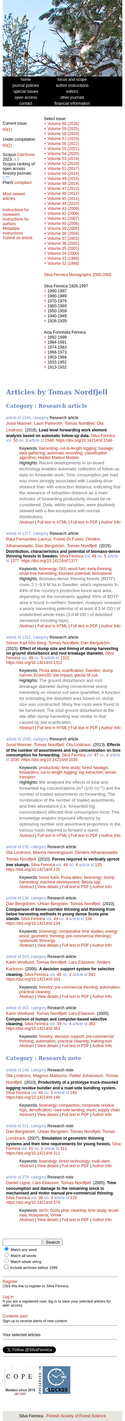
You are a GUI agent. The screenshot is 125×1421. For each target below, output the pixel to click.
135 (98, 865)
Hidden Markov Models (58, 457)
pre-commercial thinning (76, 987)
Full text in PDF (84, 522)
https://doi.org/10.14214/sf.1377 (49, 560)
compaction (69, 1105)
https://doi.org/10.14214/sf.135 (33, 869)
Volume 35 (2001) (63, 248)
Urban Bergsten (53, 903)
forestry (45, 987)
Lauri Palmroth (48, 423)
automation (109, 987)
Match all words (23, 1256)
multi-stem (101, 1161)
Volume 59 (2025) (63, 128)
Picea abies (49, 670)
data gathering (32, 453)
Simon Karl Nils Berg (26, 642)
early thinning (99, 568)
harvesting (48, 448)
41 (31, 1148)
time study (71, 767)
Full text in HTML (53, 522)
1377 (14, 560)
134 (88, 918)
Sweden (92, 670)
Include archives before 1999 (33, 1268)
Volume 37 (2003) (63, 238)
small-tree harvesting (37, 573)
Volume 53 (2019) (63, 158)
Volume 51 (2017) (63, 168)
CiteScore (26, 154)
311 (63, 1148)
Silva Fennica (103, 435)
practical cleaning (34, 992)
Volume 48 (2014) (63, 183)
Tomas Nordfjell (79, 423)
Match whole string (26, 1262)
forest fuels (49, 877)
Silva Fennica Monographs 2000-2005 (77, 274)
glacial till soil (86, 675)
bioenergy (48, 568)
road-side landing (68, 1110)
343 (92, 974)
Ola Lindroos (78, 744)
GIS (62, 568)
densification (40, 1110)
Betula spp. (91, 882)
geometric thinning (47, 936)
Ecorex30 (42, 675)
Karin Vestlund (20, 962)
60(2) (7, 145)
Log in (8, 1297)
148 (73, 1092)
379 (73, 1197)
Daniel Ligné (18, 1182)
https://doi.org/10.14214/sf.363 (33, 1028)
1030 (14, 759)
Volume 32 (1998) (63, 263)
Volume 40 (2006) (63, 223)
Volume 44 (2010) (63, 203)
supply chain (109, 1110)
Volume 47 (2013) (63, 188)
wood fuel (76, 568)
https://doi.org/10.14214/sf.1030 (49, 759)
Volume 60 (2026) (63, 123)
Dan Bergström (49, 545)
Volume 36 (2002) (63, 243)
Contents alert (15, 1316)
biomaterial (102, 573)
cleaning (78, 1210)
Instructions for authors (16, 221)
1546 (49, 440)
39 (59, 1024)
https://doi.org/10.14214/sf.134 (33, 923)
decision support (69, 1036)
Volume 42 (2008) (63, 213)
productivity (49, 767)
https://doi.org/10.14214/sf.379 (33, 1202)
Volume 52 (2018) (63, 163)
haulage (105, 448)
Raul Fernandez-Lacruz (28, 539)
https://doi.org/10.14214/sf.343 (33, 979)
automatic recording (64, 453)
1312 (64, 658)
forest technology (74, 1161)
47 (96, 755)
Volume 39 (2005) (63, 228)
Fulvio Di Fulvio (68, 539)
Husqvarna (38, 1215)
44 (65, 865)
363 (92, 1024)
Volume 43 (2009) (63, 208)
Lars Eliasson (82, 962)
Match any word (24, 1250)
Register (10, 1281)
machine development (59, 882)
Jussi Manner (19, 423)
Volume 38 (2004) (63, 233)
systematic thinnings (37, 940)
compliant (22, 182)
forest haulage (94, 767)
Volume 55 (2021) (63, 148)
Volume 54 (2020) (63, 153)
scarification (72, 670)
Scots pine (59, 1210)
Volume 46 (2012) (63, 193)
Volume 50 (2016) (63, 173)
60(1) (7, 129)
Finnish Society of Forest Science (76, 1416)
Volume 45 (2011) (63, 198)
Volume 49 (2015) (63, 178)
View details (48, 886)
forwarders (28, 772)
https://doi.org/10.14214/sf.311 (33, 1153)
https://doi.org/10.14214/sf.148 (33, 1097)
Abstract (26, 522)
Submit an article (17, 238)
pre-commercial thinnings (88, 936)
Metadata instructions (13, 231)
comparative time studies (81, 931)
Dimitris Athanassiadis (96, 852)
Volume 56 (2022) (63, 143)
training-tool (101, 1041)
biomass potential (74, 573)
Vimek (55, 1215)
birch (43, 1210)
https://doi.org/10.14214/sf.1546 (84, 440)
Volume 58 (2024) (63, 133)
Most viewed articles (14, 196)
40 (59, 974)
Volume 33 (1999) (63, 258)
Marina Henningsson (53, 852)
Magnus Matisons (50, 1075)
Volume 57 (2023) (63, 138)
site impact (62, 675)
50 (15, 440)
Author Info (111, 522)
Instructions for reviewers (16, 212)
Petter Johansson (86, 1075)
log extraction (91, 772)
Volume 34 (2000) (63, 253)
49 (94, 556)
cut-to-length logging (78, 448)
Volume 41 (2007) (63, 218)
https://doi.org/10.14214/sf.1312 (34, 662)
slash (91, 1110)
